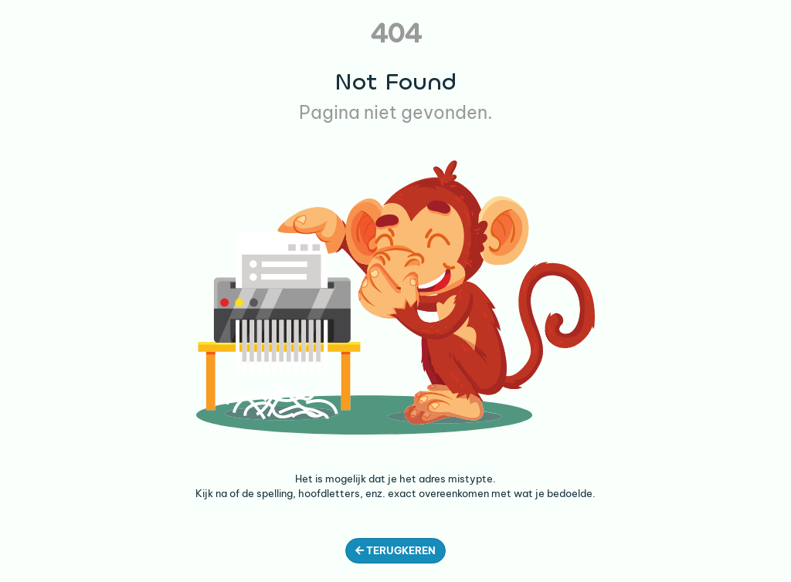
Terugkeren (395, 550)
